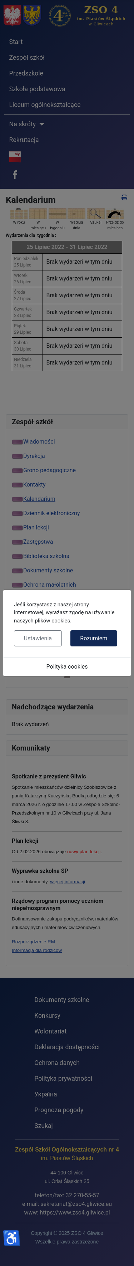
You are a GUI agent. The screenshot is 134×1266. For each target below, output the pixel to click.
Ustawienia (38, 638)
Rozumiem (93, 638)
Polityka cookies (67, 666)
